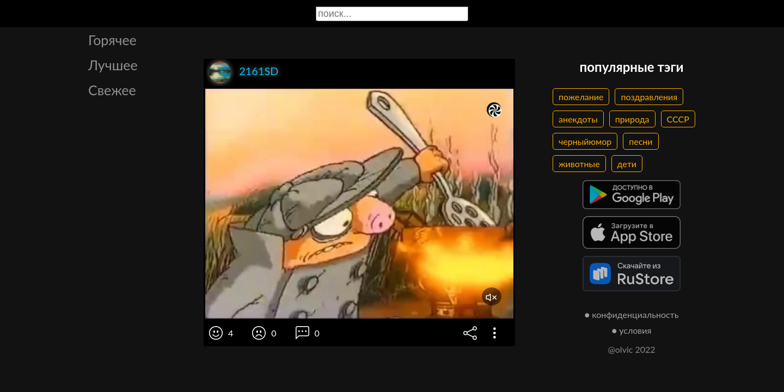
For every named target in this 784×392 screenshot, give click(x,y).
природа (632, 119)
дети (626, 163)
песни (640, 141)
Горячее (112, 40)
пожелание (581, 96)
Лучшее (113, 65)
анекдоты (578, 119)
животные (579, 163)
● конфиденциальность (632, 314)
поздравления (649, 96)
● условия (632, 330)
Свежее (112, 90)
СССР (678, 119)
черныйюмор (585, 141)
